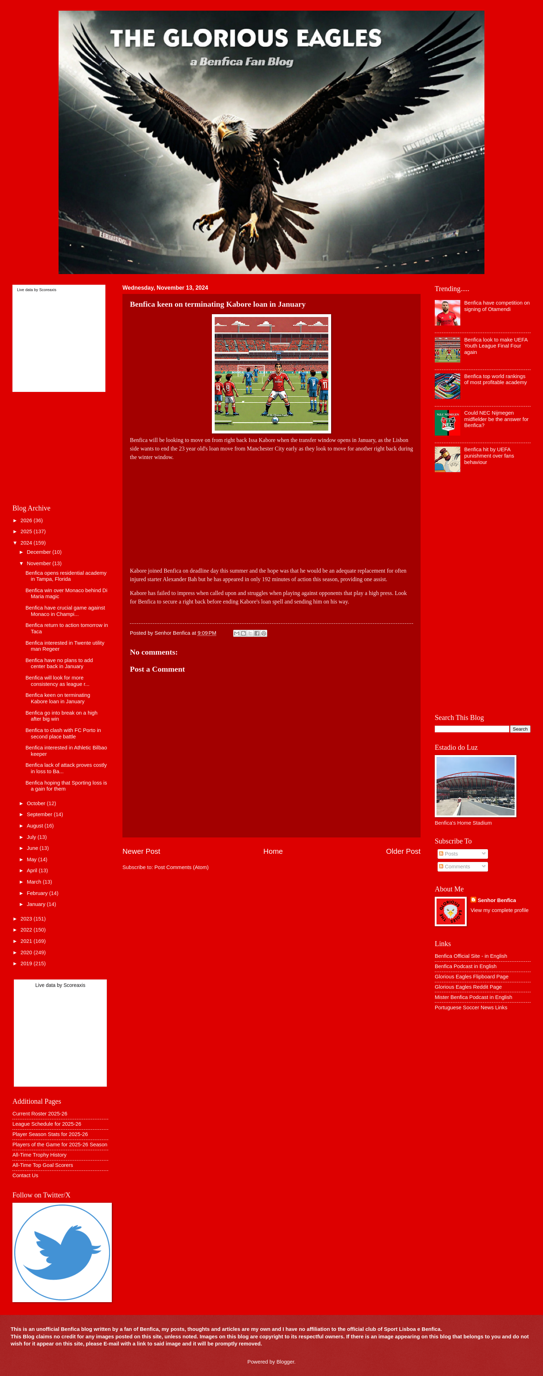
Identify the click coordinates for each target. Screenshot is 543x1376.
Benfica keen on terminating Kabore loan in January (58, 698)
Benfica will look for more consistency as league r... (57, 681)
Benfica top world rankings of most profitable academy (495, 379)
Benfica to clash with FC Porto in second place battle (63, 733)
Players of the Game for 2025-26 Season (60, 1144)
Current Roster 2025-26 (39, 1113)
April (33, 870)
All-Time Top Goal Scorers (42, 1165)
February (38, 893)
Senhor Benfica (497, 900)
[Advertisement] (271, 511)
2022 (27, 930)
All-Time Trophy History (39, 1155)
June (33, 848)
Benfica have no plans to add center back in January (59, 663)
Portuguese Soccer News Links (471, 1007)
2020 (27, 952)
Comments (454, 866)
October (36, 803)
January (36, 904)
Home (273, 851)
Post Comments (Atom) (181, 867)
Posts (448, 854)
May (32, 859)
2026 (27, 520)
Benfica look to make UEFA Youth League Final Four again (495, 346)
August (35, 826)
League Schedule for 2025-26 (46, 1124)
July (32, 837)
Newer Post (141, 851)
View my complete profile (499, 910)
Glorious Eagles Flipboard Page (472, 976)
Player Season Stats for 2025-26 (50, 1134)
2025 (27, 531)
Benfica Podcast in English (466, 966)
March (35, 882)
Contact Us (25, 1175)
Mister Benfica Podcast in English (473, 997)
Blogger (285, 1362)
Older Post (403, 851)
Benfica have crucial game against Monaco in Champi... (65, 611)
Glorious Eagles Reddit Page (468, 987)
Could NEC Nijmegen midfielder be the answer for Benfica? (496, 419)
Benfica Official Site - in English (471, 956)
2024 (27, 543)
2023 (27, 919)
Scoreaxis (47, 290)
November (39, 563)
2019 (27, 963)
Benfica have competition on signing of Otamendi (497, 306)
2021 (27, 941)
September (40, 814)
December (39, 552)
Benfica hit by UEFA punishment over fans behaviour (489, 456)
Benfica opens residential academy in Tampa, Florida (66, 576)
